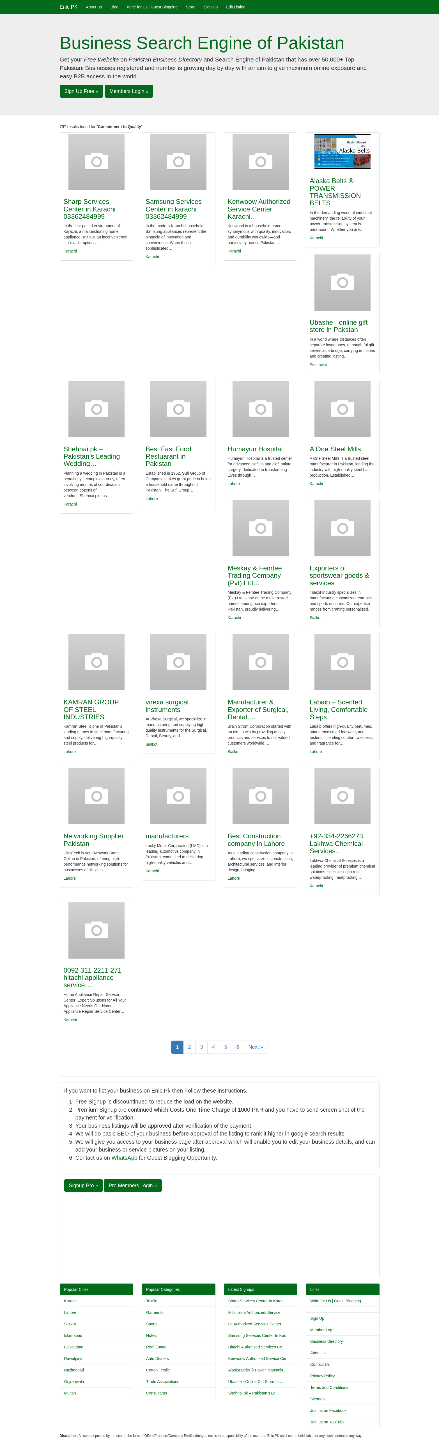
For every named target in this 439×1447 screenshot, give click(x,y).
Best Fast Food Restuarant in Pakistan (168, 456)
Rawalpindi (73, 1358)
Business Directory (326, 1341)
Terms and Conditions (329, 1387)
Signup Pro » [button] (83, 1185)
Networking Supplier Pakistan (94, 839)
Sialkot (315, 617)
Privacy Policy (322, 1376)
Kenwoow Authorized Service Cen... (259, 1358)
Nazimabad (74, 1370)
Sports (151, 1324)
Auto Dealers (157, 1358)
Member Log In (323, 1330)
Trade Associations (162, 1381)
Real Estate (156, 1347)
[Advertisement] (219, 1234)
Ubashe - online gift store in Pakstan (339, 325)
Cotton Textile (158, 1370)
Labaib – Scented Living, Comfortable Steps (339, 709)
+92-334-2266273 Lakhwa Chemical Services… (336, 843)
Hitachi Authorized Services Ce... (257, 1347)
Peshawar (318, 364)
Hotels (151, 1335)
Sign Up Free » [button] (81, 91)
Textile (151, 1301)
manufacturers (167, 836)
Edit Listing (235, 7)
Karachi (70, 251)
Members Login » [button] (128, 91)
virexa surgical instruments (167, 705)
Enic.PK (69, 7)
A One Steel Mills (335, 449)
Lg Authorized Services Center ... (257, 1324)
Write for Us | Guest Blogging (152, 7)
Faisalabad (74, 1347)
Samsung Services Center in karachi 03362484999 (174, 209)
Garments (154, 1312)
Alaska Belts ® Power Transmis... (257, 1370)
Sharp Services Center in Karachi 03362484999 (90, 209)
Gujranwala (74, 1381)
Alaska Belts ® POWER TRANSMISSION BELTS (335, 192)
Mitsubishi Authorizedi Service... (256, 1312)
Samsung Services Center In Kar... (258, 1335)
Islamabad (73, 1335)
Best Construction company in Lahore (256, 839)
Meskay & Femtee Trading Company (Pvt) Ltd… (255, 575)
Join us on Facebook (328, 1410)
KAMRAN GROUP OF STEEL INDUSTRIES (91, 709)
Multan (70, 1393)
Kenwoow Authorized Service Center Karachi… (259, 209)
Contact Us (320, 1364)
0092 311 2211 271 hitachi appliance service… (93, 977)
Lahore (152, 498)
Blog (114, 7)
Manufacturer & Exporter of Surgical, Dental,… (258, 709)
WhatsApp (124, 1158)
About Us (94, 7)
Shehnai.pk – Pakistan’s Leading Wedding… (92, 456)
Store (190, 7)
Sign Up (211, 7)
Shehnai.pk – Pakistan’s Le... (253, 1393)
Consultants (156, 1393)
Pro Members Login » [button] (133, 1185)
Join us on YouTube (327, 1422)
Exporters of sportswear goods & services (339, 575)
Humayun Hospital (255, 449)
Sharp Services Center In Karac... (257, 1301)
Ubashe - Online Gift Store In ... (255, 1381)
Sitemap (317, 1399)
